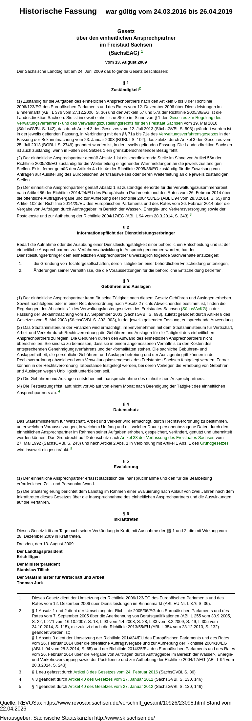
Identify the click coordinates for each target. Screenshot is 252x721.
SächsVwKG (194, 308)
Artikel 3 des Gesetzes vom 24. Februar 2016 (116, 672)
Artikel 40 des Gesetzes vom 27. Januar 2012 (110, 679)
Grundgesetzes (214, 443)
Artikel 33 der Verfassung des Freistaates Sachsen (167, 437)
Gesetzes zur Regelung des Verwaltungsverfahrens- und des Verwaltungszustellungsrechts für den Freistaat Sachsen (119, 120)
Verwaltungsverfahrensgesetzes (188, 133)
